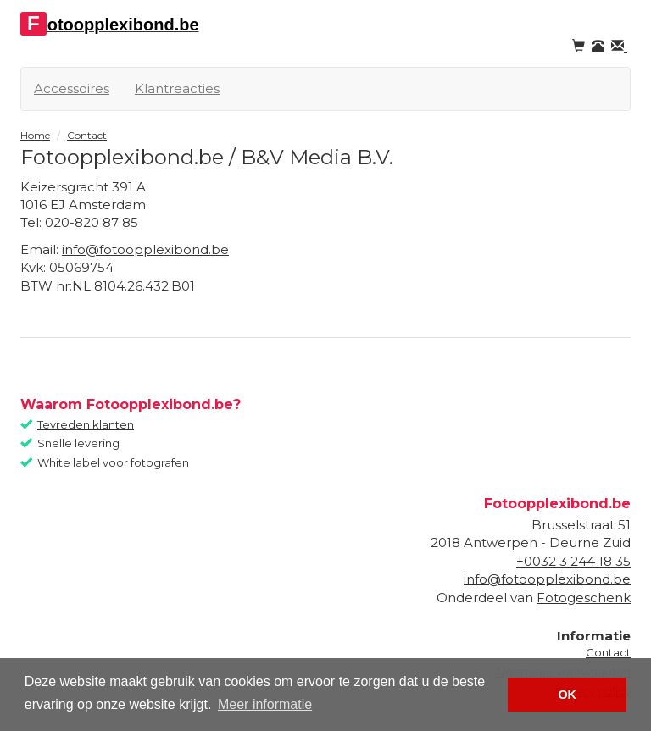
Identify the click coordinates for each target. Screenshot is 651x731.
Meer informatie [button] (265, 704)
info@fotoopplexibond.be (145, 249)
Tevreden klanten (85, 424)
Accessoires (71, 88)
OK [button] (567, 694)
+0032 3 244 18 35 (573, 561)
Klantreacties (177, 88)
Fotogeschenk (584, 598)
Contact (608, 652)
